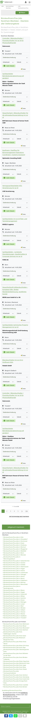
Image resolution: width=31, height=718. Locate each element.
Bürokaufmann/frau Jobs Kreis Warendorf (16, 628)
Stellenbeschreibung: (15, 57)
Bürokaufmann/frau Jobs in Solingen (15, 574)
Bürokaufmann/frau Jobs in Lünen (14, 604)
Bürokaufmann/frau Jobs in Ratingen (15, 602)
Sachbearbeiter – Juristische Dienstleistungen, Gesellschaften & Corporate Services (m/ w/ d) (14, 254)
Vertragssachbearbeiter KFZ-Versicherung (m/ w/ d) (12, 187)
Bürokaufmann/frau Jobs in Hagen (14, 569)
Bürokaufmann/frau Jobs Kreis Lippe (15, 665)
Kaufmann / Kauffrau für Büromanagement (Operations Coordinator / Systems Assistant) (13, 152)
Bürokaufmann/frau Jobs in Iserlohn (15, 598)
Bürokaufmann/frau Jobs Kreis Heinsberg (16, 677)
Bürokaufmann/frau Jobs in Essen (14, 543)
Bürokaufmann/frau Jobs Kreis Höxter (15, 669)
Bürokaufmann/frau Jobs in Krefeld (14, 565)
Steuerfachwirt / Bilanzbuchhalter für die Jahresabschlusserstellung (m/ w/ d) (15, 115)
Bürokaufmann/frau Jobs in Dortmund (15, 541)
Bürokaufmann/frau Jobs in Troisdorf (15, 618)
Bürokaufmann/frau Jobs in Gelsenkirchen (17, 561)
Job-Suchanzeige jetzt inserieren (19, 516)
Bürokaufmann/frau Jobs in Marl (14, 606)
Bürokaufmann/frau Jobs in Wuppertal (15, 549)
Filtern (22, 13)
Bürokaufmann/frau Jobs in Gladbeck (15, 616)
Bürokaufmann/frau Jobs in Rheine (14, 614)
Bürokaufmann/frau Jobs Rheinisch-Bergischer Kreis (14, 639)
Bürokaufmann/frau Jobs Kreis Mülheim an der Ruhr (15, 654)
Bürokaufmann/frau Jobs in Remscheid (16, 584)
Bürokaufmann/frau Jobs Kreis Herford (15, 675)
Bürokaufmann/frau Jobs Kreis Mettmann (16, 624)
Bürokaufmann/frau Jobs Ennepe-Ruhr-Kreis (16, 682)
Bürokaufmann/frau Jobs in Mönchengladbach (11, 558)
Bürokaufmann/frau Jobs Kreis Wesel (15, 626)
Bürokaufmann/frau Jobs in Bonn (14, 553)
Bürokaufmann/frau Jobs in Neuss (14, 578)
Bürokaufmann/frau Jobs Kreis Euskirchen (16, 679)
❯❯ (26, 511)
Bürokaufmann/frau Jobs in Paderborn (15, 580)
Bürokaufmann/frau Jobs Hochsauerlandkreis (11, 672)
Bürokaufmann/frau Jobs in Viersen (14, 612)
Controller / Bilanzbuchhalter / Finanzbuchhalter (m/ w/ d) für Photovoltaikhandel (13, 40)
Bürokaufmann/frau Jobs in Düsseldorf (15, 539)
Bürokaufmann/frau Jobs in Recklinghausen (12, 587)
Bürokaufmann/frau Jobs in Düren (14, 600)
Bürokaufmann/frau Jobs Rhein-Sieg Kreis (16, 661)
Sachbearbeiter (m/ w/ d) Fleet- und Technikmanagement (14, 220)
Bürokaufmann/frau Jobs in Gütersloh (15, 594)
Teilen (24, 69)
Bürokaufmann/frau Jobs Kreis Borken (15, 687)
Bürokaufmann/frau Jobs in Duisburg (15, 545)
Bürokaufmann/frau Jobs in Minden (14, 608)
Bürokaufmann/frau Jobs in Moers (14, 590)
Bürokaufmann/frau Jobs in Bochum (15, 547)
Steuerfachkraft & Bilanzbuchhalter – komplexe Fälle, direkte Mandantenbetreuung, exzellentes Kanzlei (15, 290)
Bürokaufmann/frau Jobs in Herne (14, 576)
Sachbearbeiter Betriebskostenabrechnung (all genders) (13, 76)
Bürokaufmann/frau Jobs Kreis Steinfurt (16, 630)
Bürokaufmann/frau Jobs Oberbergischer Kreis (16, 650)
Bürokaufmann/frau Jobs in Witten (14, 596)
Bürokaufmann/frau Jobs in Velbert (14, 610)
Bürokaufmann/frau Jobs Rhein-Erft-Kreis (16, 645)
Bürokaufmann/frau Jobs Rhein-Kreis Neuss (15, 642)
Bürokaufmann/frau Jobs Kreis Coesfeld (16, 685)
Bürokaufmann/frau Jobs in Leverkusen (16, 572)
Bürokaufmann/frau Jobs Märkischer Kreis (17, 663)
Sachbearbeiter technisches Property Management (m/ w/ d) (15, 326)
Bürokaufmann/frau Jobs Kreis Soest (15, 636)
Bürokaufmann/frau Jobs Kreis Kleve (15, 667)
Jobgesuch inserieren (16, 527)
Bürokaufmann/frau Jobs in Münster (15, 555)
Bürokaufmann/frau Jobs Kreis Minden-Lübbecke (15, 658)
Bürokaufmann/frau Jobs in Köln (13, 537)
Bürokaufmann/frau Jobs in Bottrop (14, 582)
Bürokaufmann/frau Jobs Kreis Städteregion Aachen (12, 633)
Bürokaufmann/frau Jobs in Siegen (14, 592)
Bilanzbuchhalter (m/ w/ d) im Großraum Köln (12, 361)
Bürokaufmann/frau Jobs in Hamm (14, 570)
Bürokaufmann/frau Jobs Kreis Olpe (15, 647)
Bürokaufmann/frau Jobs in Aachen (14, 563)
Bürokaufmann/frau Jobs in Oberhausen (16, 567)
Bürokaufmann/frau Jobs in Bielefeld (15, 551)
